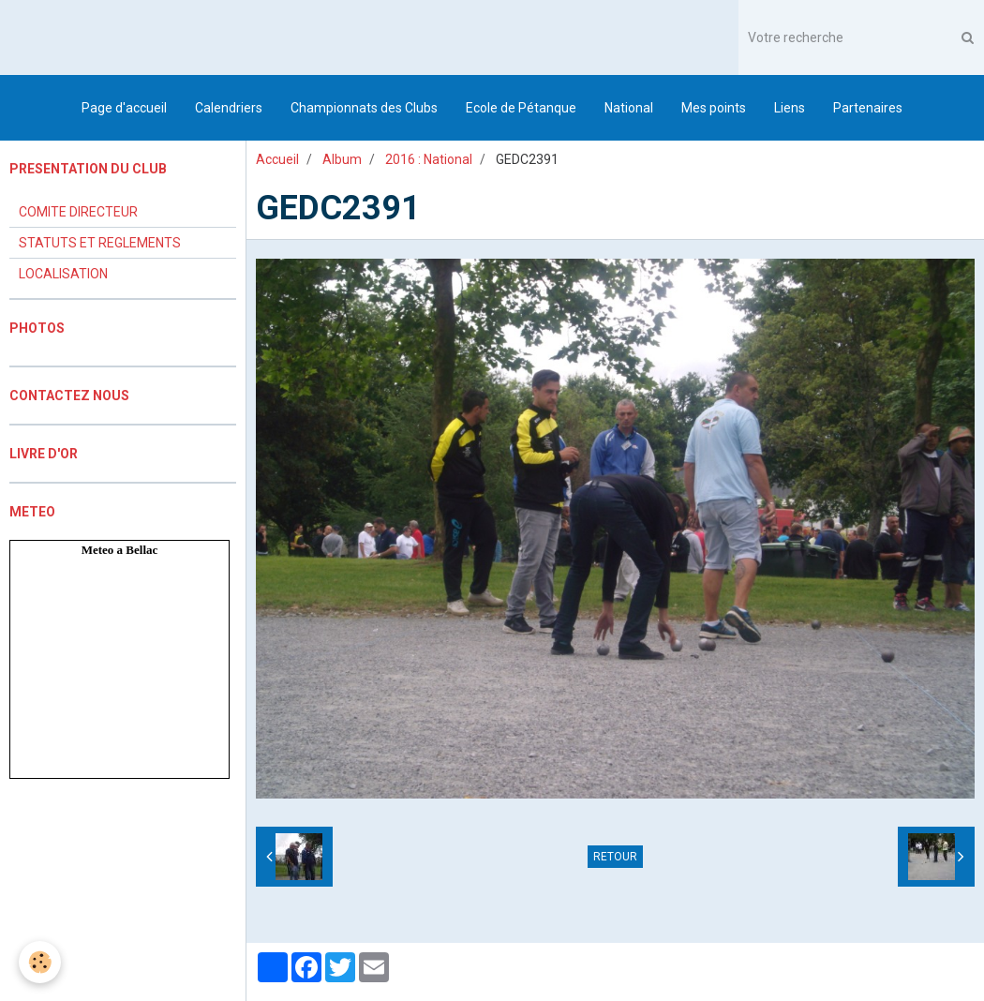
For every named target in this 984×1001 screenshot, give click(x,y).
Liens (789, 107)
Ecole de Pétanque (521, 107)
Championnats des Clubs (364, 107)
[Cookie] (40, 962)
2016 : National (428, 159)
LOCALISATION (63, 273)
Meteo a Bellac (120, 550)
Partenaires (867, 107)
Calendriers (228, 107)
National (628, 107)
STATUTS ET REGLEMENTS (100, 242)
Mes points (713, 107)
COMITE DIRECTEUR (78, 211)
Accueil (277, 159)
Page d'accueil (124, 107)
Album (342, 159)
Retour (615, 856)
